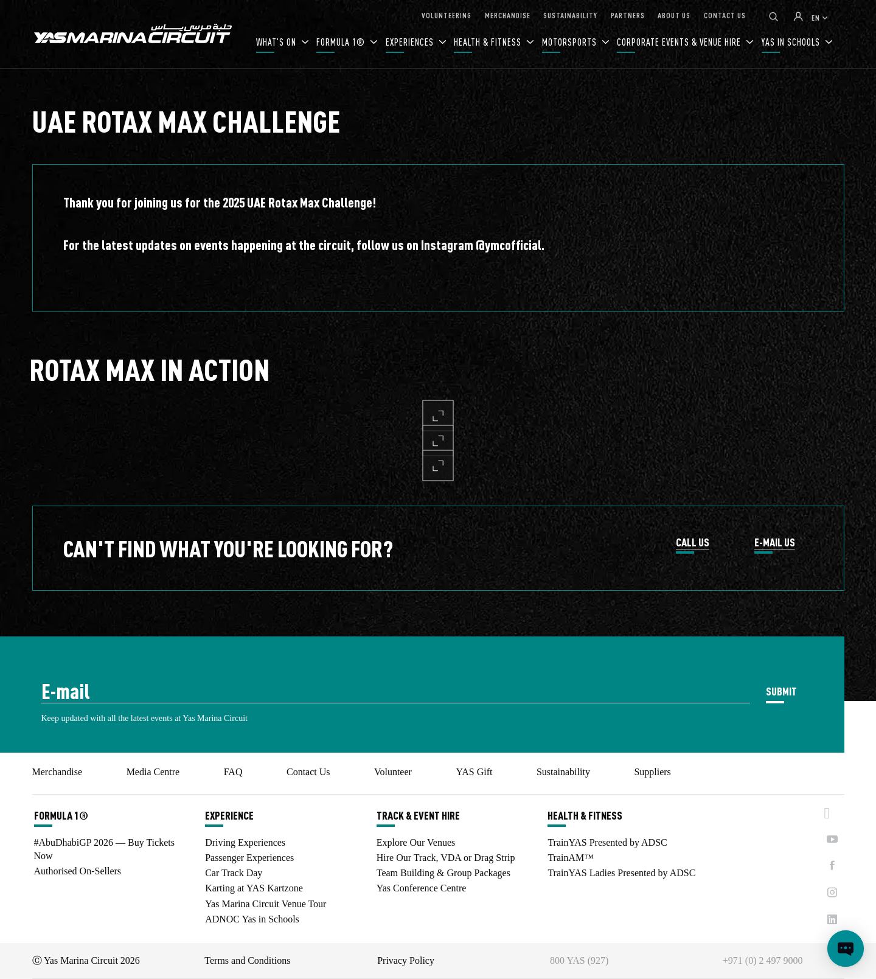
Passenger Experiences (249, 857)
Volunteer (393, 772)
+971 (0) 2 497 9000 (763, 960)
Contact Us (308, 772)
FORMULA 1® (341, 41)
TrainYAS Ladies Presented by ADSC (621, 873)
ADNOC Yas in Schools (252, 919)
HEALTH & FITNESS (489, 41)
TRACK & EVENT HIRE (418, 815)
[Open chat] (845, 948)
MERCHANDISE (507, 15)
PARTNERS (628, 15)
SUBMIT (781, 691)
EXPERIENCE (229, 815)
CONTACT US (725, 15)
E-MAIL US (774, 543)
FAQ (233, 772)
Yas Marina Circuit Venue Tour (265, 904)
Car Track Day (233, 873)
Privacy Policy (405, 960)
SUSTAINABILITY (570, 15)
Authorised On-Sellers (78, 871)
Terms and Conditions (247, 960)
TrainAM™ (571, 857)
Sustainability (563, 772)
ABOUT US (674, 15)
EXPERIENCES (411, 41)
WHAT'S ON (277, 41)
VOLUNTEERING (446, 15)
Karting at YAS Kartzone (254, 888)
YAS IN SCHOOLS (792, 41)
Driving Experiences (245, 842)
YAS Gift (474, 772)
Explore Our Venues (416, 842)
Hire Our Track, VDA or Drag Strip (446, 857)
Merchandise (57, 772)
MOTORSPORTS (570, 41)
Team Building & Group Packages (443, 873)
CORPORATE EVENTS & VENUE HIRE (680, 41)
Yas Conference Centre (422, 888)
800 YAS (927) (579, 960)
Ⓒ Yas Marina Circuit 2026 (86, 960)
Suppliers (652, 772)
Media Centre (153, 772)
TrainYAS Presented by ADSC (607, 842)
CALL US (692, 543)
